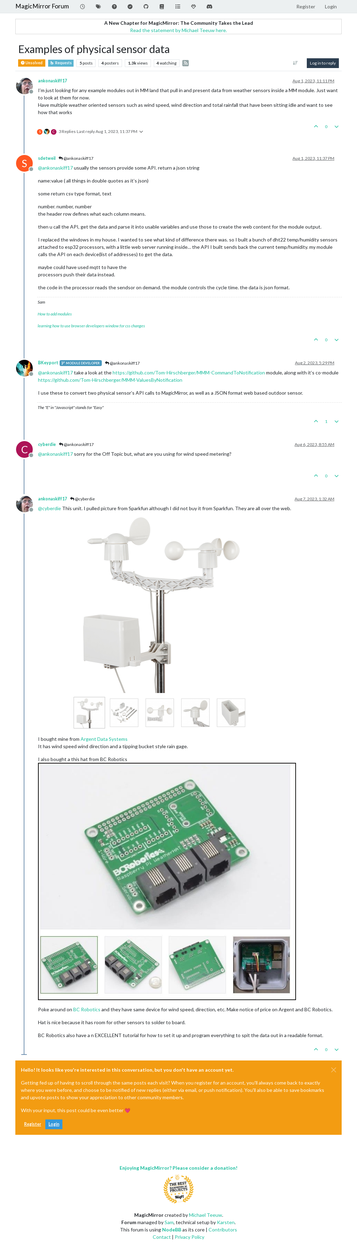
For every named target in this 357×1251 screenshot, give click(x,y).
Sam (169, 1222)
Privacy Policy (189, 1237)
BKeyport (48, 362)
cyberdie (47, 444)
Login (53, 1124)
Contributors (222, 1230)
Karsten (226, 1222)
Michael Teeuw (205, 1215)
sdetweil (46, 158)
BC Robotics (86, 1009)
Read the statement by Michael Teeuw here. (178, 30)
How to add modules (55, 314)
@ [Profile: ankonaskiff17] (55, 168)
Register (32, 1124)
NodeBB (171, 1230)
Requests (61, 63)
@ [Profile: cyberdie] (49, 508)
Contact (162, 1237)
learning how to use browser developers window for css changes (91, 325)
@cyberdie (82, 498)
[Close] (334, 1069)
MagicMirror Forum (42, 6)
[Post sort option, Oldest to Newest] (295, 63)
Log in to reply (323, 63)
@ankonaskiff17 (76, 158)
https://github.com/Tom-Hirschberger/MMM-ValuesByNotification (110, 380)
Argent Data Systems (104, 739)
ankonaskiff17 (52, 80)
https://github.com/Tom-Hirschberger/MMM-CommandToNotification (189, 372)
